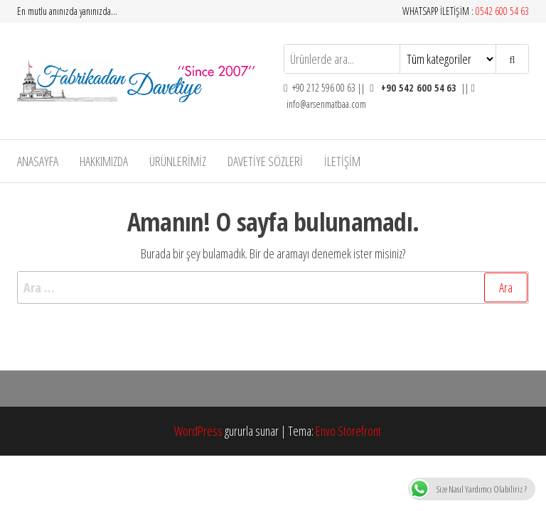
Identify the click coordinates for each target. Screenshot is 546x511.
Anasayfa (37, 161)
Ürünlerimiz (177, 161)
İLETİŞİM (342, 161)
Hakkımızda (104, 161)
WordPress (198, 430)
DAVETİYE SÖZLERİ (265, 161)
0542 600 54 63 (502, 11)
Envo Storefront (348, 430)
